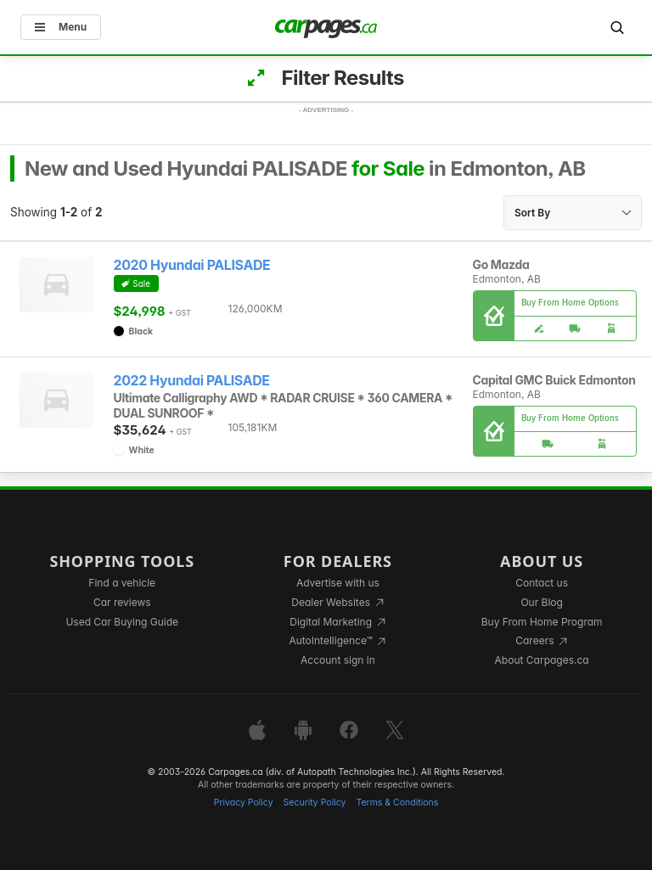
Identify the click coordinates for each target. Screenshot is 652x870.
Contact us (541, 582)
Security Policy (315, 802)
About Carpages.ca (542, 660)
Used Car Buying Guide (121, 621)
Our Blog (541, 602)
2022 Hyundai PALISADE (192, 381)
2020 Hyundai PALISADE (192, 265)
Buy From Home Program (542, 621)
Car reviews (122, 602)
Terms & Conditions (397, 802)
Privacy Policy (243, 802)
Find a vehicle (121, 582)
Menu (61, 26)
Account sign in (338, 660)
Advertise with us (337, 582)
